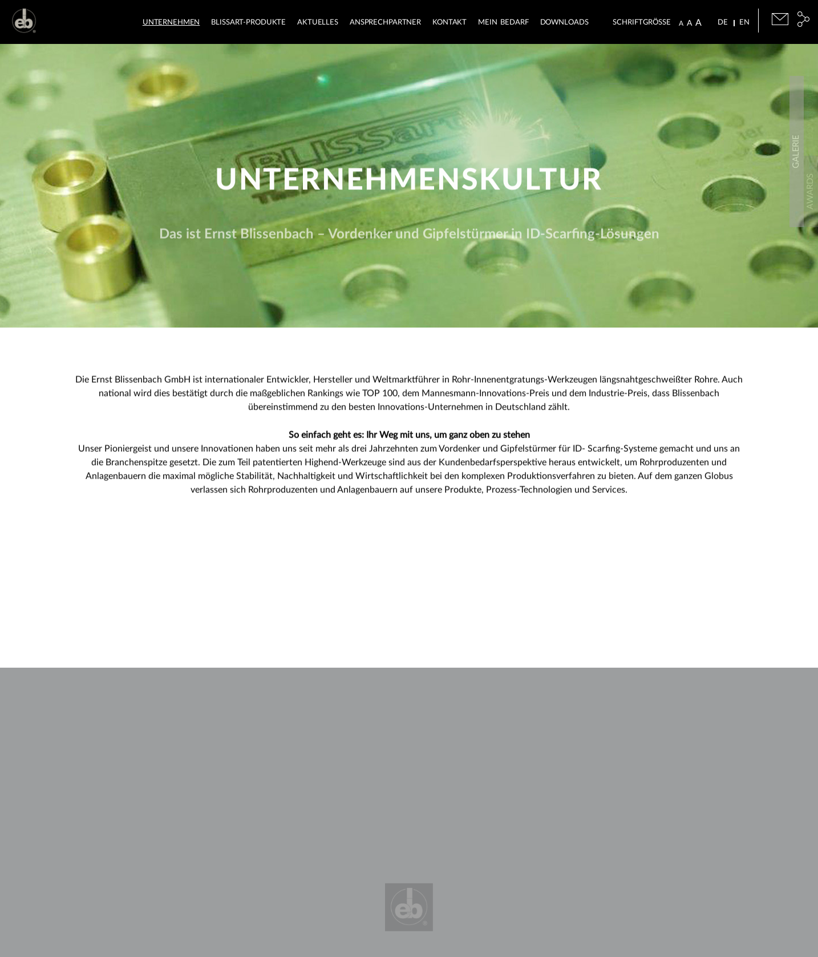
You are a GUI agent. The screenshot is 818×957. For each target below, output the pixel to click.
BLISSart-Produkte (248, 22)
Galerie (810, 257)
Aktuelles (317, 22)
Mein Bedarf (503, 22)
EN (744, 22)
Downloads (564, 22)
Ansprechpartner (385, 22)
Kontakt (449, 22)
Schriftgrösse (641, 22)
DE (723, 22)
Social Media (803, 19)
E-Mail (780, 19)
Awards (810, 177)
